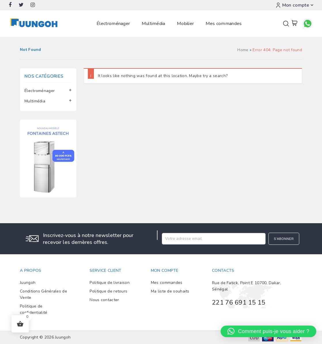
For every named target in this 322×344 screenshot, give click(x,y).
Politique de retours (108, 291)
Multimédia (153, 23)
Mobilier (185, 23)
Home (242, 50)
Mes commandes (224, 23)
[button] (268, 331)
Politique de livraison (110, 282)
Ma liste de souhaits (170, 291)
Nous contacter (104, 300)
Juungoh (27, 282)
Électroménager (113, 23)
